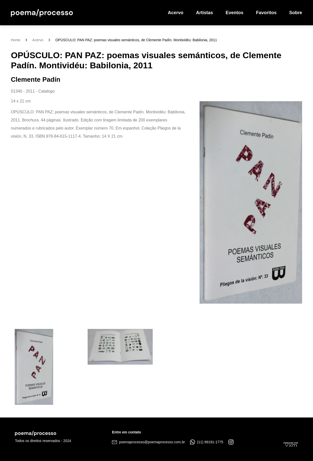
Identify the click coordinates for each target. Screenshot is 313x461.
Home (15, 40)
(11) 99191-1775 (206, 442)
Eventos (234, 12)
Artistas (204, 12)
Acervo (175, 12)
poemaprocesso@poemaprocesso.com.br (148, 442)
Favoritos (266, 12)
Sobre (295, 12)
